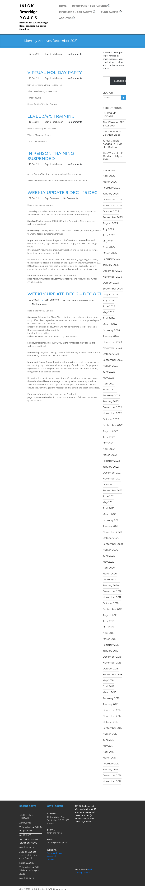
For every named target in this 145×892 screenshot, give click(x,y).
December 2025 (112, 199)
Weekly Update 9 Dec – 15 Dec (62, 192)
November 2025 (112, 205)
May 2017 (108, 745)
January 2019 (110, 650)
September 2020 (113, 543)
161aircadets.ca (54, 853)
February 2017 (111, 763)
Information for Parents (91, 5)
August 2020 (110, 549)
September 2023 (113, 359)
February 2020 (111, 579)
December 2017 (112, 710)
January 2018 (110, 704)
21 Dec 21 (34, 78)
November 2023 (112, 347)
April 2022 (109, 448)
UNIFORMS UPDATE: (109, 115)
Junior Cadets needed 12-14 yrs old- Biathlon (112, 144)
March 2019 (109, 638)
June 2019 (109, 621)
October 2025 (111, 211)
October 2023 (111, 353)
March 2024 (110, 324)
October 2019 (110, 603)
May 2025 (108, 241)
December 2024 (112, 270)
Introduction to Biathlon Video (112, 133)
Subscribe (120, 80)
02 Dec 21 (34, 299)
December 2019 (112, 591)
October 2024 (111, 282)
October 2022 (111, 419)
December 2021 (112, 472)
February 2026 (111, 187)
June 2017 (108, 739)
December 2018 (112, 656)
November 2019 (112, 597)
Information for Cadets (77, 11)
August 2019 (110, 615)
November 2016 (112, 781)
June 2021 (108, 496)
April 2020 (109, 567)
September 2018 (112, 674)
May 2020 (108, 561)
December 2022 (112, 407)
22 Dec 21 (34, 54)
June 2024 (109, 306)
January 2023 (111, 401)
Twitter (50, 859)
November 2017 (112, 716)
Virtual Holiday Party (55, 72)
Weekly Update (86, 300)
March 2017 (109, 757)
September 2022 (113, 425)
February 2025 (111, 258)
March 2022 (110, 454)
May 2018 (108, 680)
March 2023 (110, 389)
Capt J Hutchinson (53, 54)
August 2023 (110, 365)
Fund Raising (111, 11)
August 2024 (110, 294)
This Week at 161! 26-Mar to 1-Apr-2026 (113, 156)
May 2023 (108, 377)
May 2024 (108, 312)
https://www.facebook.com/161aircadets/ (53, 278)
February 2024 (111, 330)
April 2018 (108, 686)
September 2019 (112, 609)
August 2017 (110, 733)
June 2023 (109, 371)
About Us (67, 18)
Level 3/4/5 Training (51, 116)
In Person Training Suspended (51, 156)
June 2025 (109, 235)
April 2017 (108, 751)
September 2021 (112, 490)
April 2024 (109, 318)
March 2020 (110, 573)
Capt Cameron (51, 198)
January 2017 (110, 769)
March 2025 (110, 252)
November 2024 (112, 276)
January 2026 (111, 193)
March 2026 (110, 181)
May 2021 (108, 502)
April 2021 (108, 508)
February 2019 (111, 644)
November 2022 (112, 413)
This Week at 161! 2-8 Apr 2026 (114, 124)
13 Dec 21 (34, 164)
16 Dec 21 (34, 122)
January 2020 (111, 585)
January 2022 (111, 466)
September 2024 (113, 288)
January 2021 (110, 526)
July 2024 (108, 300)
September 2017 (112, 727)
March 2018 (109, 692)
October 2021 (110, 484)
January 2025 (111, 264)
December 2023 (112, 342)
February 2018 (111, 698)
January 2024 (111, 336)
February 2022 (111, 460)
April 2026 (109, 175)
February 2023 (111, 395)
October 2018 (111, 668)
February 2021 (111, 520)
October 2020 (111, 537)
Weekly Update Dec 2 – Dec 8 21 (64, 294)
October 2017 (110, 722)
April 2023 (109, 383)
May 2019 (108, 627)
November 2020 (112, 532)
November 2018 (112, 662)
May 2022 (108, 442)
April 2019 (108, 632)
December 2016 (112, 775)
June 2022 (109, 437)
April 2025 (109, 247)
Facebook (51, 856)
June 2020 (109, 555)
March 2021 (109, 514)
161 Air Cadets (70, 300)
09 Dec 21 (34, 198)
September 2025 (113, 217)
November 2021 (112, 478)
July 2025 (108, 229)
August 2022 (110, 431)
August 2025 (110, 223)
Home (63, 5)
